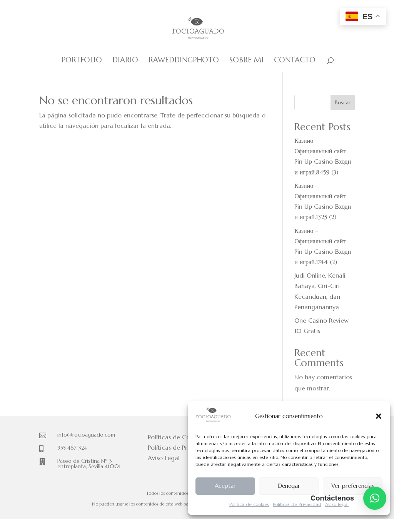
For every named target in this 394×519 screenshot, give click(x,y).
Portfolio (82, 60)
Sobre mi (246, 60)
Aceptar (225, 485)
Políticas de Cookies (176, 437)
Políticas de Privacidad (297, 504)
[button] (378, 416)
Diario (125, 60)
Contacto (295, 60)
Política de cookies (249, 504)
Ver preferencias (352, 485)
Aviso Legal (164, 458)
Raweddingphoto (184, 60)
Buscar (343, 102)
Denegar (289, 485)
